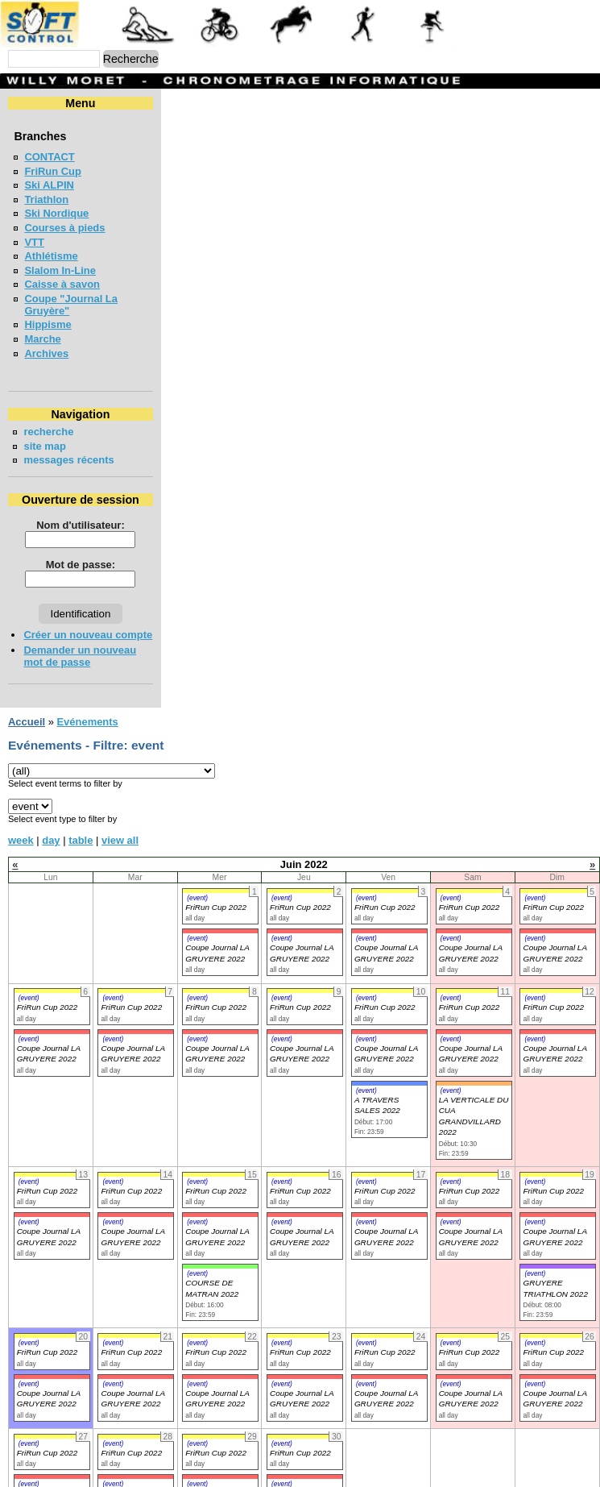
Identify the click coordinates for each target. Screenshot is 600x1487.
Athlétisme (50, 256)
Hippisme (47, 312)
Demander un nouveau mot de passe (114, 638)
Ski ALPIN (48, 185)
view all (120, 816)
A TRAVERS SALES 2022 (377, 1080)
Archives (46, 341)
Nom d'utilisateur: (154, 513)
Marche (42, 327)
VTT (33, 242)
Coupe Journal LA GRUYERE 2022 (49, 1029)
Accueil (26, 698)
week (21, 816)
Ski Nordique (56, 213)
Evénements (87, 698)
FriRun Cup (52, 171)
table (80, 816)
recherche (48, 419)
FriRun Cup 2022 (215, 882)
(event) (197, 874)
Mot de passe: (154, 552)
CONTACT (49, 157)
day (51, 816)
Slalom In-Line (60, 270)
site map (44, 434)
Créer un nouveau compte (87, 623)
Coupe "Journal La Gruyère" (94, 299)
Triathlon (46, 199)
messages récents (68, 448)
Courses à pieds (64, 228)
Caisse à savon (62, 284)
